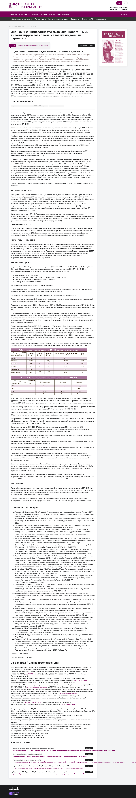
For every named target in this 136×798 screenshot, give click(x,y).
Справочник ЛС (87, 19)
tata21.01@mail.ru (80, 677)
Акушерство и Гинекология (16, 22)
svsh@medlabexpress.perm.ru (37, 683)
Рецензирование (63, 14)
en (124, 3)
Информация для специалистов (21, 19)
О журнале (13, 14)
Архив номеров (24, 14)
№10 (34, 22)
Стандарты (75, 19)
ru (119, 3)
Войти (124, 14)
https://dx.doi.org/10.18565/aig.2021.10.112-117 (33, 42)
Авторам (52, 14)
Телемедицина (40, 19)
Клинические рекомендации (58, 19)
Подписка (43, 14)
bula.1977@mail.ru (31, 670)
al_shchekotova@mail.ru (68, 690)
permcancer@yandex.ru (33, 699)
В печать (35, 14)
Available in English (86, 42)
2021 (28, 22)
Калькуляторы (101, 19)
